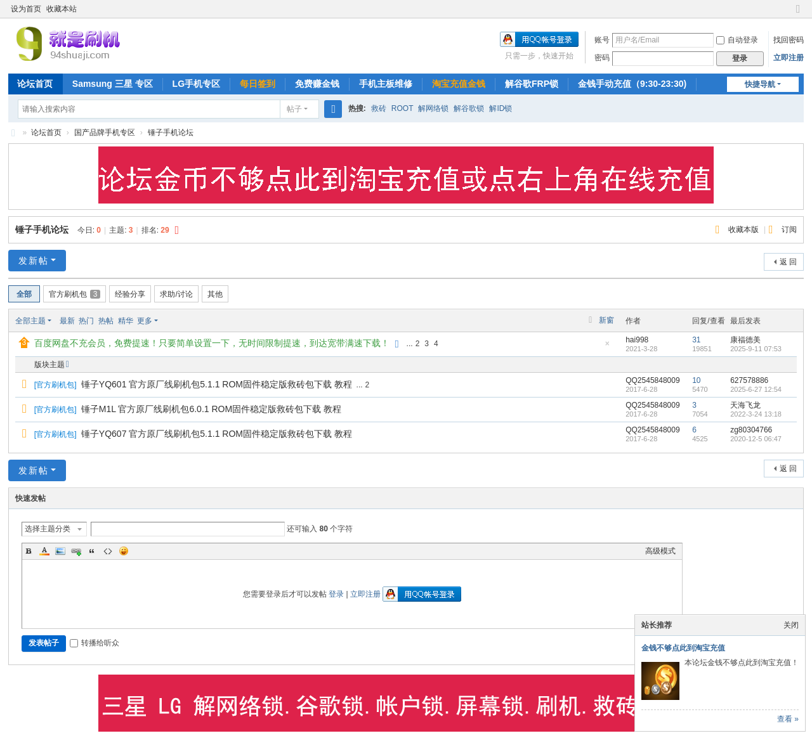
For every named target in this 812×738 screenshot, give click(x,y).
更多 (144, 320)
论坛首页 (35, 84)
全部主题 (30, 320)
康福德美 (745, 339)
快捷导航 (760, 84)
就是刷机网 (13, 133)
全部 (24, 294)
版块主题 (49, 364)
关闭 (791, 625)
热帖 (106, 320)
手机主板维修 (385, 84)
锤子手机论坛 (170, 132)
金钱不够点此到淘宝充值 (683, 648)
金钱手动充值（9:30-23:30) (632, 84)
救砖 (378, 108)
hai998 (636, 339)
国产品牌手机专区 (104, 132)
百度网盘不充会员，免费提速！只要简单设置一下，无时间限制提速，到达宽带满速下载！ (212, 343)
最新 (67, 320)
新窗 (606, 320)
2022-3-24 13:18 (756, 414)
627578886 (749, 380)
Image (60, 551)
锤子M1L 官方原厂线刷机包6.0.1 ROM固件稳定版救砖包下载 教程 (211, 409)
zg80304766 (751, 429)
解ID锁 (500, 108)
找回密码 (788, 40)
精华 (125, 320)
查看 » (788, 719)
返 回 (788, 261)
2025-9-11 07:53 (756, 349)
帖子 (294, 109)
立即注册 (788, 57)
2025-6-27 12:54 (756, 389)
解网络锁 (433, 108)
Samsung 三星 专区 (112, 84)
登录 (336, 594)
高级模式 (660, 551)
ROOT (402, 108)
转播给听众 (94, 642)
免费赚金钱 (317, 84)
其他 (215, 294)
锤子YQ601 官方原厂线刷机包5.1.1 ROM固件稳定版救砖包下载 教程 (216, 384)
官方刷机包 (75, 294)
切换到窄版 (798, 14)
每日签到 (257, 84)
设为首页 (26, 8)
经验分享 (130, 294)
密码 (602, 57)
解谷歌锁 (469, 108)
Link (76, 551)
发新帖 (33, 261)
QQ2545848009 (652, 380)
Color (44, 551)
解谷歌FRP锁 (531, 84)
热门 (86, 320)
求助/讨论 (176, 294)
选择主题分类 (47, 528)
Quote (92, 551)
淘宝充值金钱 (458, 84)
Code (108, 551)
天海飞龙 (745, 405)
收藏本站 (61, 8)
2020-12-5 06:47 (756, 439)
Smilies (123, 551)
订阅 (789, 229)
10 (696, 380)
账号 (602, 40)
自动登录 (737, 40)
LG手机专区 (196, 84)
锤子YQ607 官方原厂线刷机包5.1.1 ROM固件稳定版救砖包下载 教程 (216, 434)
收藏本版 (744, 229)
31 (696, 339)
